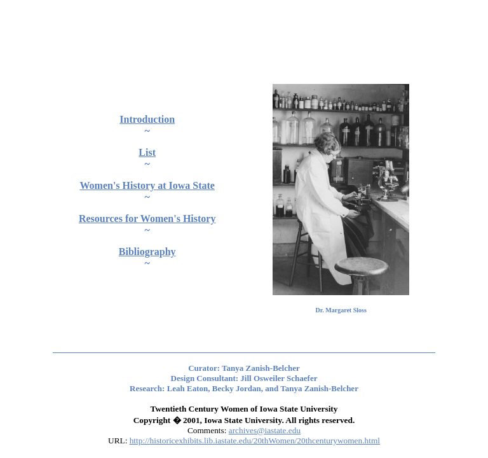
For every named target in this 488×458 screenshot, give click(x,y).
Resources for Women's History (147, 218)
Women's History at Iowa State (146, 185)
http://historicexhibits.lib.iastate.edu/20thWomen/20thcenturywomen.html (255, 440)
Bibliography (147, 251)
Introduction (147, 119)
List (147, 152)
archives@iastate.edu (265, 430)
